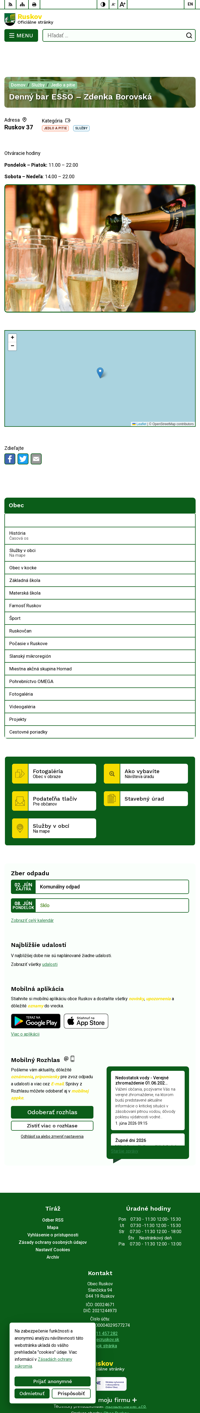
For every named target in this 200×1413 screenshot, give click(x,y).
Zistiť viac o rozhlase (52, 1104)
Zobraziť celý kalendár (32, 898)
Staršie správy (124, 1129)
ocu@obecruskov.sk (100, 1317)
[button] (100, 350)
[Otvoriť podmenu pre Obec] (188, 498)
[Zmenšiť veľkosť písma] (113, 4)
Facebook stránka (100, 1323)
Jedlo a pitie (55, 106)
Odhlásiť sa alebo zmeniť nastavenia (52, 1114)
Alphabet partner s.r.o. (126, 1384)
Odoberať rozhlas (52, 1089)
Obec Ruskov (116, 1391)
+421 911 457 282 (100, 1311)
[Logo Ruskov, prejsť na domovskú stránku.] (100, 19)
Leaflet (139, 402)
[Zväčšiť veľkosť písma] (122, 4)
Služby (81, 106)
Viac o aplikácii (25, 1012)
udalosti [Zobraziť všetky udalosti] (50, 942)
